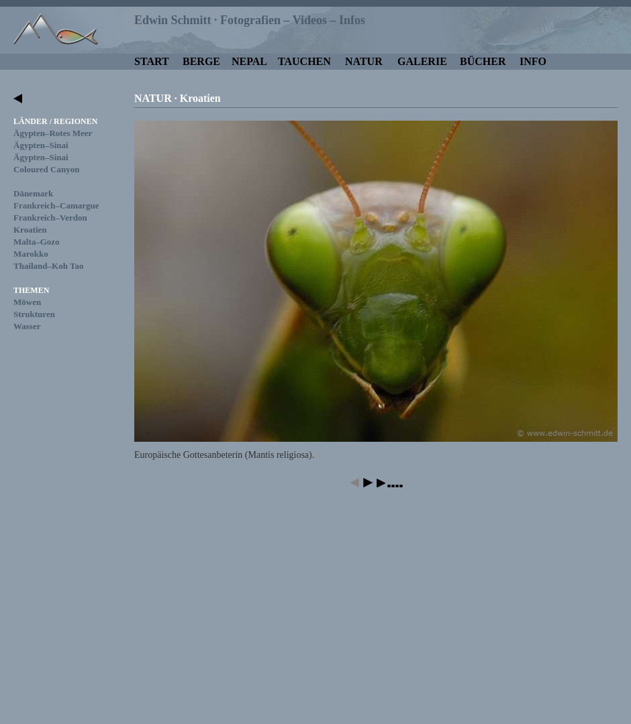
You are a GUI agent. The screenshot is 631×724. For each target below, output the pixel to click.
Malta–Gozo (36, 242)
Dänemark (33, 193)
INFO (533, 61)
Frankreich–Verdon (50, 218)
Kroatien (30, 230)
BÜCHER (482, 61)
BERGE (201, 61)
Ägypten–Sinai (40, 145)
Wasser (26, 326)
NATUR (364, 61)
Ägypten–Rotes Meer (52, 133)
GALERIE (422, 61)
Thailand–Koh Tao (48, 266)
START (151, 61)
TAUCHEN (304, 61)
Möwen (27, 302)
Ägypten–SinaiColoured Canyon (46, 163)
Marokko (30, 254)
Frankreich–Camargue (56, 205)
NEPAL (249, 61)
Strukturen (34, 314)
